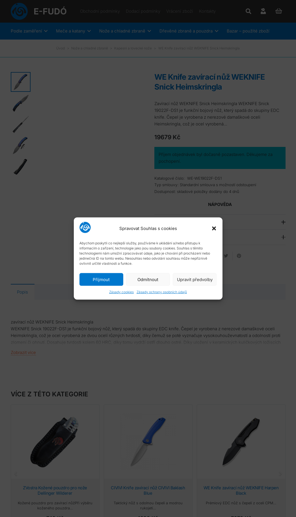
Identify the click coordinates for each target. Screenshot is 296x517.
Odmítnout (147, 279)
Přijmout (101, 279)
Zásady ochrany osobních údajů (162, 292)
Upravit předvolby (195, 279)
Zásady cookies (121, 292)
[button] (214, 228)
